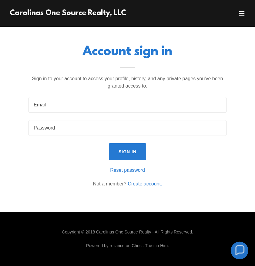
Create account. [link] (145, 183)
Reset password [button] (127, 170)
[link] (68, 13)
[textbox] (127, 105)
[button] (242, 13)
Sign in (127, 151)
